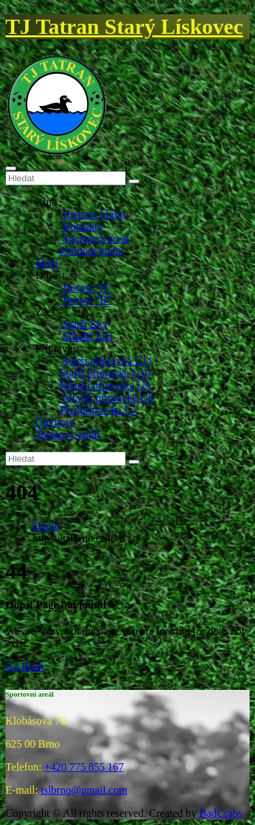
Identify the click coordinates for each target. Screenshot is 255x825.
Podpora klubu (92, 251)
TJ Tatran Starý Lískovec (124, 26)
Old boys (54, 422)
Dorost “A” (86, 287)
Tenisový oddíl (66, 434)
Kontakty (81, 226)
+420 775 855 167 (84, 767)
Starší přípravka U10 (105, 373)
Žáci (43, 312)
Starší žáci (83, 324)
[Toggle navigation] (10, 168)
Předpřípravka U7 (98, 410)
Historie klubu (92, 214)
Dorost (49, 275)
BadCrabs (220, 813)
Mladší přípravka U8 (106, 397)
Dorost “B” (86, 300)
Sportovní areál (94, 238)
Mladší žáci (86, 336)
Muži (45, 263)
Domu (46, 526)
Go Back (24, 666)
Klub (45, 202)
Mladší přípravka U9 (105, 385)
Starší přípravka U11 (106, 361)
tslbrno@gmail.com (84, 790)
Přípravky (55, 348)
